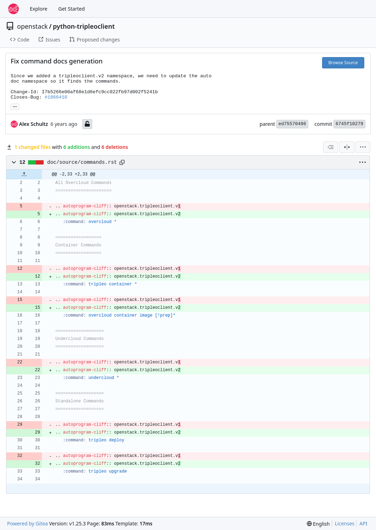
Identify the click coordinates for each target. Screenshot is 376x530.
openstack (32, 26)
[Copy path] (122, 162)
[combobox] (330, 147)
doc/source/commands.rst (82, 162)
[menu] (362, 147)
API (363, 523)
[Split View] (346, 147)
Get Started (71, 8)
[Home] (13, 8)
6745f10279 (349, 124)
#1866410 (56, 97)
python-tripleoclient (84, 26)
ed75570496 (292, 124)
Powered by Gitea (27, 523)
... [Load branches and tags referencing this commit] (15, 106)
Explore (38, 8)
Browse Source (343, 63)
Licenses (345, 523)
